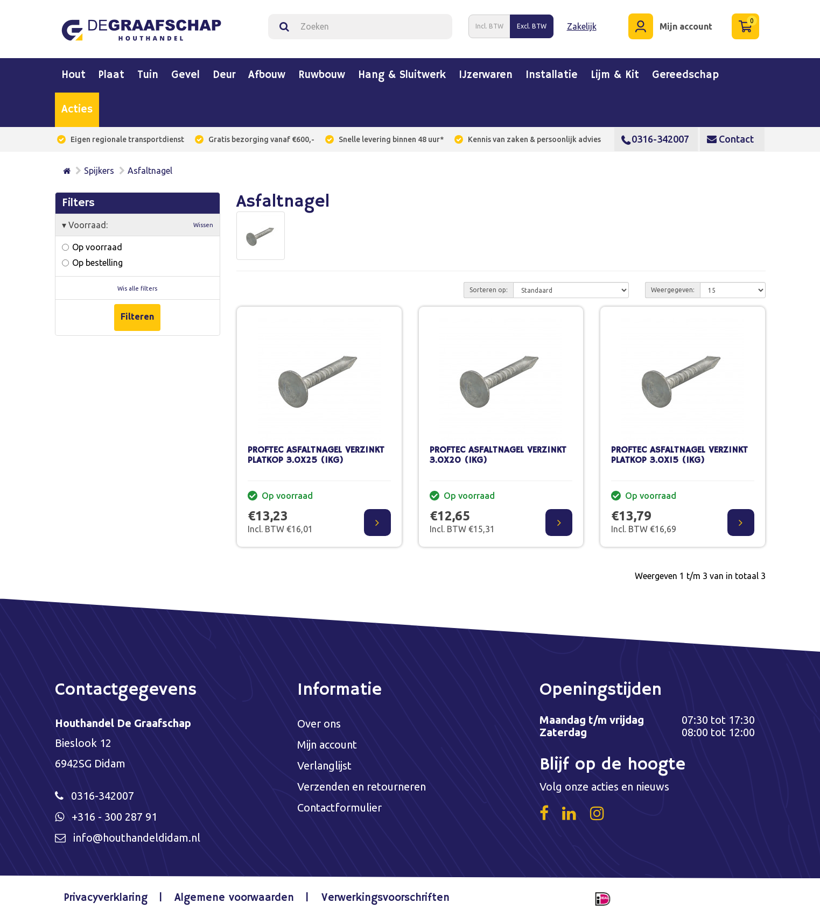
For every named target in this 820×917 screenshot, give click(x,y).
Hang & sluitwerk (402, 75)
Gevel (185, 75)
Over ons (319, 723)
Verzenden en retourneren (361, 786)
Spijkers (99, 170)
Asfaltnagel (150, 170)
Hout (73, 75)
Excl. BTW (531, 26)
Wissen (203, 225)
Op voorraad (92, 247)
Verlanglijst (324, 765)
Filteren (137, 316)
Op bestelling (92, 262)
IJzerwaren (486, 75)
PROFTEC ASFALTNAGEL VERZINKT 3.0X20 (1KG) (498, 455)
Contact (730, 138)
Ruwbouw (321, 75)
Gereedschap (685, 75)
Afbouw (266, 75)
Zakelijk (582, 26)
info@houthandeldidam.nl (136, 837)
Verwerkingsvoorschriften (385, 898)
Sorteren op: (488, 289)
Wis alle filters (137, 288)
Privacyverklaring (106, 898)
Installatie (551, 75)
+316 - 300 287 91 (114, 816)
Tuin (147, 75)
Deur (224, 75)
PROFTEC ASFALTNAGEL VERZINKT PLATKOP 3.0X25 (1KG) (316, 455)
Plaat (111, 75)
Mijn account (327, 744)
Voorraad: (138, 224)
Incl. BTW (489, 26)
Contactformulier (339, 807)
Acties (77, 109)
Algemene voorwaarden (234, 898)
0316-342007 (655, 138)
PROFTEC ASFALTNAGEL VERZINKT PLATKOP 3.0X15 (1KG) (679, 455)
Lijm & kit (615, 75)
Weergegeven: (673, 289)
